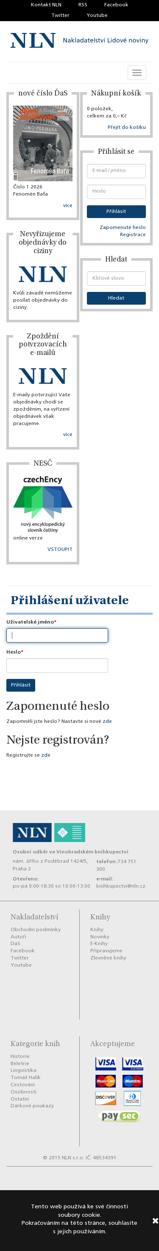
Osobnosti (23, 1092)
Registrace (133, 235)
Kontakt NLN (46, 5)
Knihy (96, 930)
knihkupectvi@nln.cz (120, 886)
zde (107, 721)
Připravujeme (106, 951)
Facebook (116, 5)
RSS (82, 5)
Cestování (23, 1085)
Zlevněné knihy (108, 958)
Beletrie (20, 1063)
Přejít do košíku (127, 127)
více (68, 205)
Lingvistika (23, 1070)
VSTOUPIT (60, 549)
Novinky (99, 937)
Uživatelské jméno (30, 622)
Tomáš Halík (26, 1077)
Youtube (97, 15)
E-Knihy (99, 943)
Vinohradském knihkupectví (92, 852)
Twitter (60, 15)
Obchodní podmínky (36, 930)
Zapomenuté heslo (123, 227)
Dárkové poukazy (32, 1106)
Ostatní (20, 1099)
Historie (20, 1056)
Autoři (18, 937)
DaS (15, 943)
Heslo (13, 652)
